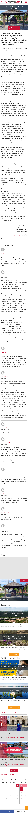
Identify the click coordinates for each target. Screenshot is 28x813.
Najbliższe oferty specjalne (10, 658)
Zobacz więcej (14, 654)
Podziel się (8, 811)
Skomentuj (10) (15, 28)
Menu (26, 1)
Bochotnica (24, 580)
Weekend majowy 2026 (14, 690)
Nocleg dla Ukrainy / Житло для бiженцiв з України (14, 667)
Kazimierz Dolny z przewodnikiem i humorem (14, 733)
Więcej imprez (14, 770)
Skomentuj (22, 811)
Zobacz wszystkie (14, 707)
